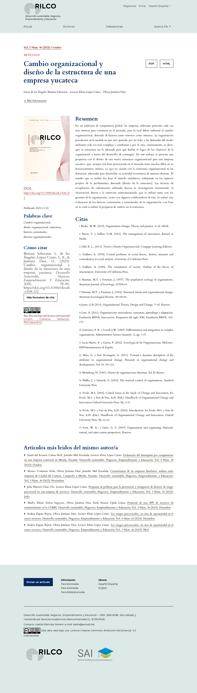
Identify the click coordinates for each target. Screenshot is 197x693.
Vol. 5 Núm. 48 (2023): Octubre (43, 47)
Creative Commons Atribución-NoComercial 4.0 (47, 320)
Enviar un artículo (38, 582)
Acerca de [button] (161, 26)
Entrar (142, 6)
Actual (27, 26)
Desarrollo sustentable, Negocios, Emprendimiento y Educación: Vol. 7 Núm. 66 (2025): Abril (95, 530)
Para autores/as (69, 588)
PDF (151, 63)
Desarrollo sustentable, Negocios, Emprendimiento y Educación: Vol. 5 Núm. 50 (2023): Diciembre (114, 507)
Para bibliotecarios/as (73, 592)
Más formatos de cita (40, 297)
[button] (35, 100)
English (102, 588)
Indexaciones (114, 26)
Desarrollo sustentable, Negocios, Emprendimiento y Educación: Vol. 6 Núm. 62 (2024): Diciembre (98, 518)
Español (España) (161, 5)
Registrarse (130, 6)
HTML (166, 63)
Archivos (69, 26)
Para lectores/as (70, 584)
